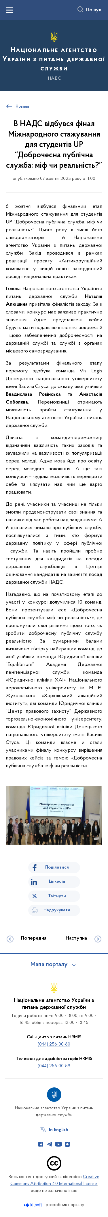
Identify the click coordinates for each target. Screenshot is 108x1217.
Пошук (93, 10)
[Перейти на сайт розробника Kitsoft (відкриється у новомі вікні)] (33, 1205)
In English (58, 1130)
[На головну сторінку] (54, 54)
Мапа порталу (49, 965)
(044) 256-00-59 (54, 1066)
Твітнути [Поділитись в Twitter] (57, 896)
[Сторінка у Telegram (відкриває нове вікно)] (49, 1144)
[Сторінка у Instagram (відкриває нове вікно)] (67, 1144)
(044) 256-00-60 (54, 1044)
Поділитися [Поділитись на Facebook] (57, 867)
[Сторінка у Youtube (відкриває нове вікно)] (58, 1144)
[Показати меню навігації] (9, 10)
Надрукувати (56, 910)
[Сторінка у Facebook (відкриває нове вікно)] (40, 1144)
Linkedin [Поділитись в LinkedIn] (57, 881)
